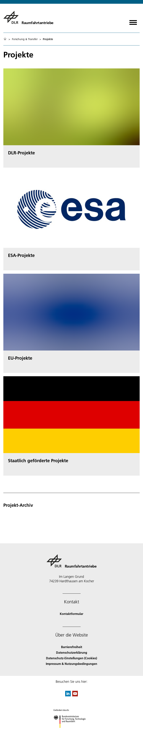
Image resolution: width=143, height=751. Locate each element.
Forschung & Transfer (25, 39)
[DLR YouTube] (75, 695)
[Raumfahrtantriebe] (28, 17)
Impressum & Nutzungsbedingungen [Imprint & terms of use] (71, 664)
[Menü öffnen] (133, 21)
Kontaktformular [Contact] (71, 614)
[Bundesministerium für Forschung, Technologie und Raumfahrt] (72, 731)
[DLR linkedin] (68, 695)
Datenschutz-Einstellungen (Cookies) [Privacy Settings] (71, 658)
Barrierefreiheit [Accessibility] (71, 647)
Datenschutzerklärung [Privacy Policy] (71, 652)
